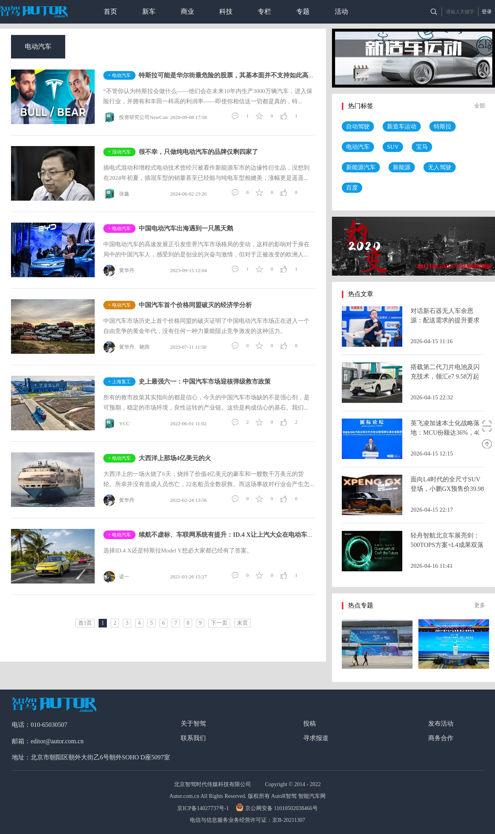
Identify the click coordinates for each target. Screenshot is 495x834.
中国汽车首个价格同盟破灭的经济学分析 (195, 305)
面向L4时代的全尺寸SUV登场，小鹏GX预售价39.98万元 (447, 488)
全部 (479, 106)
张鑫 (116, 194)
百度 (352, 188)
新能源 (402, 167)
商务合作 (440, 738)
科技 (226, 11)
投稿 (309, 723)
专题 (303, 11)
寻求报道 (315, 738)
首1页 (85, 623)
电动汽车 (38, 46)
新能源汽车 (361, 167)
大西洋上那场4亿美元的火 (175, 458)
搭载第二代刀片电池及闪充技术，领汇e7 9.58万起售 (445, 376)
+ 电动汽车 (119, 75)
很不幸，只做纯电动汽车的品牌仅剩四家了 (198, 151)
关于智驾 (193, 723)
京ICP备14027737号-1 (203, 808)
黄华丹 (118, 270)
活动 (341, 11)
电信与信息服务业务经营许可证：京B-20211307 (247, 820)
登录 (487, 12)
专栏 (264, 11)
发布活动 (440, 723)
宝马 (422, 147)
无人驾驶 (439, 167)
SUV (393, 147)
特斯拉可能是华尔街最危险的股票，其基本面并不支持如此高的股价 (233, 75)
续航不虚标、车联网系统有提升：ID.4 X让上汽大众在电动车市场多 (232, 534)
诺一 (116, 577)
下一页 (219, 623)
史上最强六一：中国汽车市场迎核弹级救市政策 (205, 381)
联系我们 (193, 738)
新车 (149, 11)
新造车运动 (401, 126)
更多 (479, 605)
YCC (116, 424)
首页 (110, 11)
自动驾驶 (358, 126)
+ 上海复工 (119, 381)
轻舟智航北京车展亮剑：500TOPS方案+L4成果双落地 (447, 545)
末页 (242, 623)
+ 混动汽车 (119, 152)
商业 (187, 11)
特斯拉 (442, 126)
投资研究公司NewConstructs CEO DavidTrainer (162, 117)
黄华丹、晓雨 (126, 347)
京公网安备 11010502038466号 (277, 808)
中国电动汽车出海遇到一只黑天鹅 (186, 228)
